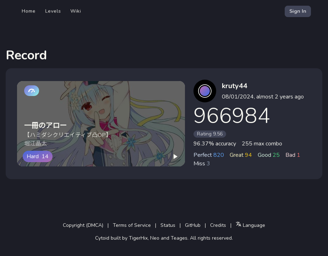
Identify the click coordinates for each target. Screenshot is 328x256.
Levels (53, 11)
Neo (154, 238)
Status (167, 225)
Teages (179, 238)
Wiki (75, 11)
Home (29, 11)
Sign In (297, 11)
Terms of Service (132, 225)
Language (250, 225)
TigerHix (138, 238)
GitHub (193, 225)
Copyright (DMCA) (83, 225)
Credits (218, 225)
